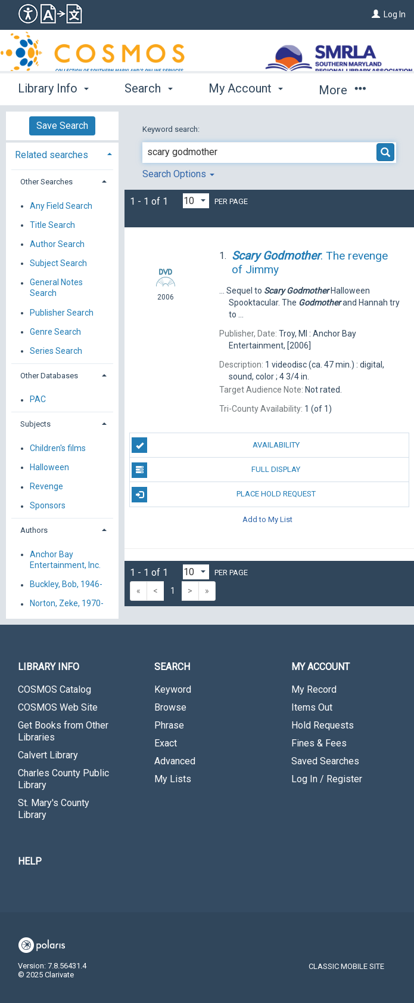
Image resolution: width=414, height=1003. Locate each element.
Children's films (58, 448)
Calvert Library (48, 755)
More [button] (342, 90)
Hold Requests (322, 725)
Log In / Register (326, 779)
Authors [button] (34, 530)
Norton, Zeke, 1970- (67, 604)
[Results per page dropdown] (196, 200)
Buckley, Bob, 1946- (66, 585)
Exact (165, 743)
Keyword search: (171, 129)
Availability (215, 445)
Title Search (52, 225)
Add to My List (267, 519)
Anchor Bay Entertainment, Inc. (65, 560)
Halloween (49, 467)
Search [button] (148, 88)
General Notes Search (56, 288)
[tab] (62, 153)
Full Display (216, 470)
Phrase (169, 725)
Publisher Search (62, 312)
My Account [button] (245, 88)
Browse (170, 707)
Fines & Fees (319, 743)
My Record (314, 689)
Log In (395, 14)
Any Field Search (61, 206)
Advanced (174, 761)
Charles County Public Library (63, 779)
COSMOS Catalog (54, 689)
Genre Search (55, 332)
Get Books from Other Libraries (63, 731)
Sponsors (48, 506)
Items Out (311, 707)
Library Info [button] (53, 88)
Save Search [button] (62, 125)
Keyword (172, 689)
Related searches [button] (51, 155)
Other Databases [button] (49, 375)
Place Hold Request (223, 494)
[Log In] (376, 14)
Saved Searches (325, 761)
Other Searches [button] (46, 181)
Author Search (57, 244)
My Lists (172, 779)
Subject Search (58, 263)
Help (30, 861)
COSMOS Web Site (58, 707)
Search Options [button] (178, 174)
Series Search (56, 351)
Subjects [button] (35, 423)
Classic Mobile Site (346, 966)
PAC (38, 400)
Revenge (46, 487)
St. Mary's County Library (53, 808)
